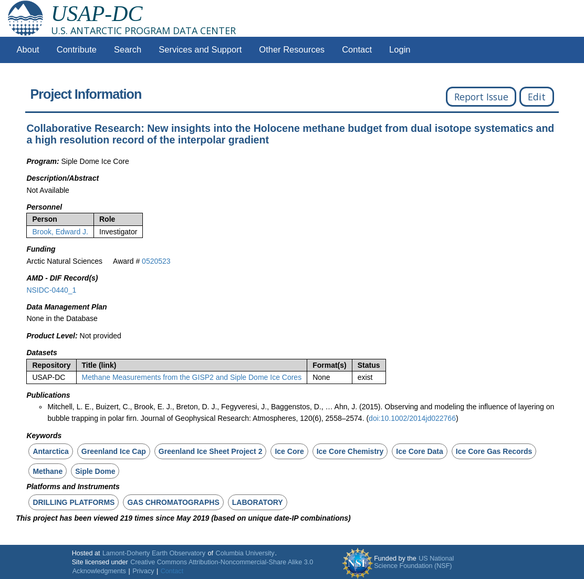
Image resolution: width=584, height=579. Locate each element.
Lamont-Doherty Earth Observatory (153, 553)
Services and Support (200, 50)
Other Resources (292, 50)
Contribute (77, 50)
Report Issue (481, 96)
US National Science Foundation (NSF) (414, 562)
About (28, 50)
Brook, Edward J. (60, 232)
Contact (357, 50)
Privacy (143, 571)
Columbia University (245, 553)
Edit (537, 96)
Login (399, 50)
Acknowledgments (99, 571)
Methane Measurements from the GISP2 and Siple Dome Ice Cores (192, 377)
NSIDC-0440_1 (51, 290)
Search (127, 50)
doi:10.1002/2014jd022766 (412, 418)
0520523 (156, 261)
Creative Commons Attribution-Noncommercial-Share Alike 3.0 (221, 562)
